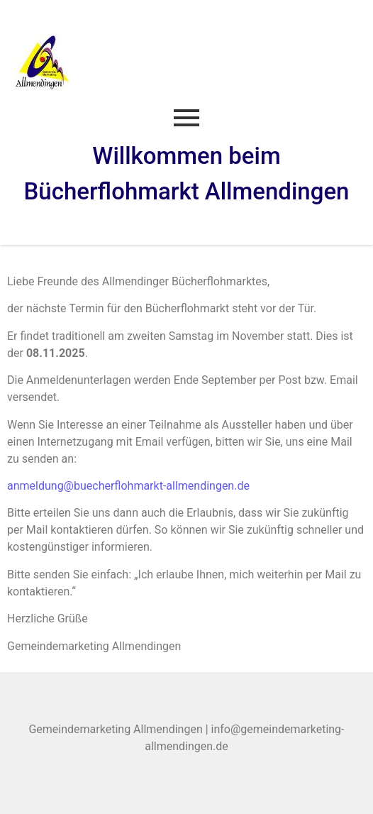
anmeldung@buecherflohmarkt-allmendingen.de (128, 486)
